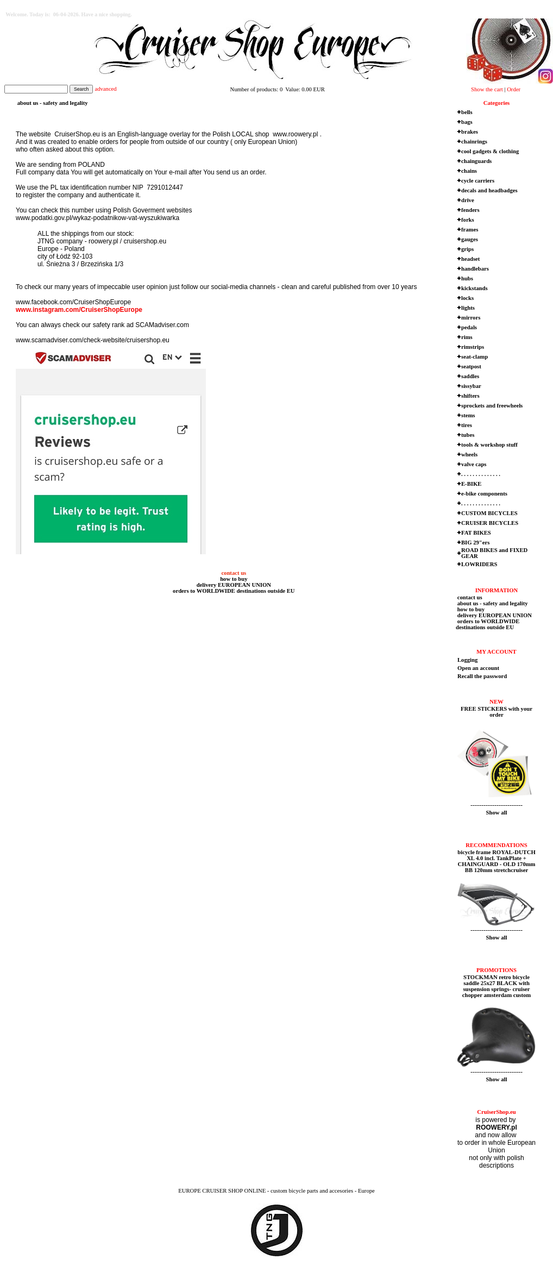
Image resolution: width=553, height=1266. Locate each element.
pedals (469, 327)
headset (470, 259)
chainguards (476, 161)
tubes (467, 435)
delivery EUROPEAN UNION (233, 585)
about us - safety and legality (492, 603)
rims (467, 337)
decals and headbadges (489, 190)
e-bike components (484, 494)
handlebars (475, 269)
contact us (233, 573)
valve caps (473, 464)
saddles (470, 376)
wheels (469, 454)
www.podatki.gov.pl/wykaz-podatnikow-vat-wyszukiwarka (97, 218)
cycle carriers (477, 181)
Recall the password (482, 676)
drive (467, 200)
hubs (467, 278)
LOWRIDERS (479, 564)
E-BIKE (471, 484)
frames (469, 230)
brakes (469, 132)
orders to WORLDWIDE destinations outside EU (232, 591)
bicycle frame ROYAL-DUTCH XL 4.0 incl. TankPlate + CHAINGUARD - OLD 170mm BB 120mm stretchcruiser (496, 861)
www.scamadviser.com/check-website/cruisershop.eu (92, 340)
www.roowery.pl (294, 134)
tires (466, 425)
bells (467, 112)
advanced (105, 89)
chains (469, 171)
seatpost (471, 366)
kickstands (474, 288)
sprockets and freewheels (492, 406)
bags (467, 122)
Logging (467, 660)
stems (468, 415)
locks (467, 298)
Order (513, 89)
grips (467, 249)
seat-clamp (474, 357)
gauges (469, 239)
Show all (496, 813)
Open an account (478, 668)
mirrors (470, 318)
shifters (470, 396)
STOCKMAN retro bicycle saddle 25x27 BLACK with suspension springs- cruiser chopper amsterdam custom (496, 986)
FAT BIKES (476, 533)
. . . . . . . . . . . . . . (480, 474)
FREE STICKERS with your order (496, 712)
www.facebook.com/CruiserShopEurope (73, 302)
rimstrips (472, 347)
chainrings (474, 142)
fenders (470, 210)
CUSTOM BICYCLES (489, 513)
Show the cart (487, 89)
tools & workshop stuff (489, 445)
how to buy (232, 579)
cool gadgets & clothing (490, 151)
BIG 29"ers (475, 543)
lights (468, 308)
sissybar (471, 386)
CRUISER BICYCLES (489, 523)
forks (467, 220)
